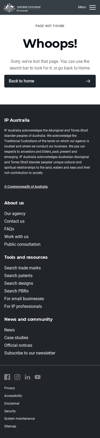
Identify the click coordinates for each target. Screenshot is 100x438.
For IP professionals (23, 306)
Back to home (21, 81)
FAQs (9, 228)
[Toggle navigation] (87, 7)
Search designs (18, 283)
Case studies (16, 337)
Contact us (14, 221)
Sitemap (10, 426)
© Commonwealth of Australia (26, 187)
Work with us (16, 236)
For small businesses (24, 298)
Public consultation (22, 244)
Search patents (18, 275)
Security (10, 411)
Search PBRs (16, 291)
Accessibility (13, 396)
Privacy (9, 388)
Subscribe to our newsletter (29, 353)
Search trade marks (22, 267)
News (9, 329)
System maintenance (19, 419)
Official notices (18, 345)
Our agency (15, 213)
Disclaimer (11, 403)
